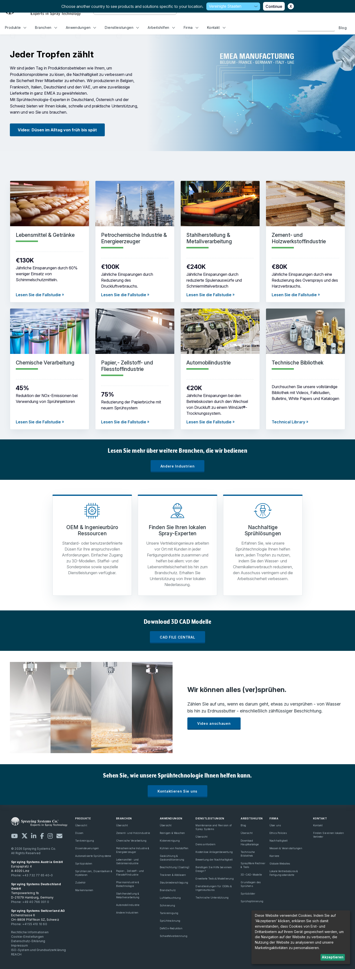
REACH (16, 954)
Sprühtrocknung (170, 920)
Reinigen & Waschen (172, 832)
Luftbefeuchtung (170, 897)
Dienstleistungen (122, 27)
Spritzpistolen (83, 863)
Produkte (15, 27)
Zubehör (80, 882)
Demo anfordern (205, 844)
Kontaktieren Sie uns (177, 791)
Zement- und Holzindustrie (133, 832)
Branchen (46, 27)
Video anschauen (214, 723)
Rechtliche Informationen (30, 932)
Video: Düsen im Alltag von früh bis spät (57, 129)
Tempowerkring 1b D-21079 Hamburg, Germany (36, 890)
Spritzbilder (248, 893)
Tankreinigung (84, 840)
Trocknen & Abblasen (173, 874)
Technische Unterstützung (212, 897)
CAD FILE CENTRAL (177, 637)
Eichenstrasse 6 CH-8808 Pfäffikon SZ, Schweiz (38, 915)
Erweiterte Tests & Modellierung (214, 878)
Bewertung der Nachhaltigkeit (213, 859)
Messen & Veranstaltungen (285, 848)
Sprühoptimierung (252, 901)
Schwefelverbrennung (173, 935)
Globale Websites (279, 863)
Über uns (275, 825)
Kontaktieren (316, 28)
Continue (274, 6)
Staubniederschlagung (174, 882)
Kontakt (216, 27)
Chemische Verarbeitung (131, 840)
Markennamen (84, 890)
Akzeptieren (332, 957)
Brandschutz (168, 890)
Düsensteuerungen (87, 848)
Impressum (19, 945)
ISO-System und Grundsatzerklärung (38, 950)
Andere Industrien (177, 466)
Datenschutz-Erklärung (28, 941)
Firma (191, 27)
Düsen (79, 832)
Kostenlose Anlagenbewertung (214, 851)
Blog (343, 28)
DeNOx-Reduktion (171, 928)
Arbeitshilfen (161, 27)
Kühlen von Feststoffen (174, 848)
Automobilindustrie (128, 904)
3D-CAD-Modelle (251, 874)
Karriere (274, 855)
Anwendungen (81, 27)
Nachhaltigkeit (278, 840)
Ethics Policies (278, 832)
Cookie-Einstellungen (27, 936)
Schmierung (167, 905)
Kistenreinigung (170, 840)
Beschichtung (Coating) (175, 867)
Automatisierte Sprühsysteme (93, 855)
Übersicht (81, 825)
